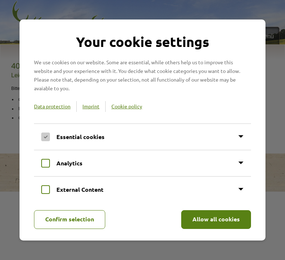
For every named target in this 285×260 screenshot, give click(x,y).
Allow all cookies (216, 219)
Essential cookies (80, 136)
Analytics (69, 163)
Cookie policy (126, 106)
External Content (79, 189)
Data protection (52, 106)
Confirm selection (69, 219)
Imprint (90, 106)
